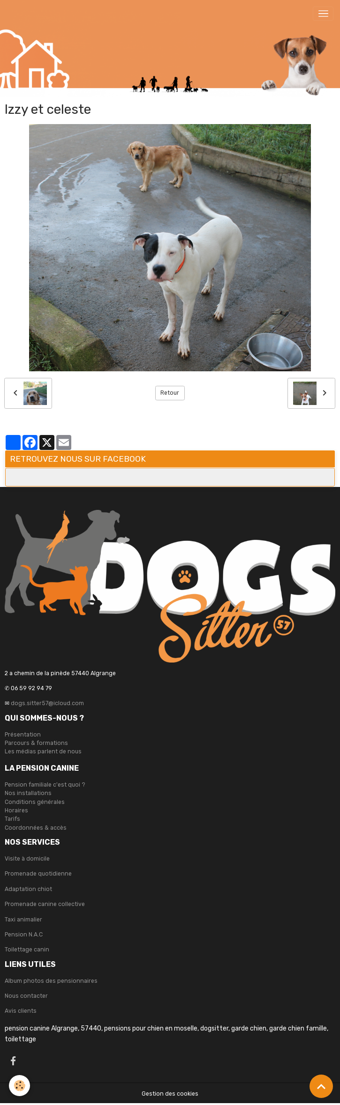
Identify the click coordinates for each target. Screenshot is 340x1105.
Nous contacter (26, 996)
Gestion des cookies (170, 1093)
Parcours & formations (36, 743)
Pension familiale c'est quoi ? (45, 784)
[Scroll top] (321, 1086)
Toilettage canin (27, 949)
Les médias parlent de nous (43, 751)
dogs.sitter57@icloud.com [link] (47, 703)
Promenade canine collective (45, 904)
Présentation (23, 734)
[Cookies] (19, 1085)
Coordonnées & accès (36, 828)
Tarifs (12, 819)
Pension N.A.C (24, 934)
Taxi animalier (23, 919)
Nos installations (28, 793)
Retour (169, 393)
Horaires (16, 810)
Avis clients (21, 1011)
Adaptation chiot (28, 889)
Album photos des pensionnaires (51, 981)
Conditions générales (35, 802)
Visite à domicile (27, 858)
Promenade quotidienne (38, 873)
